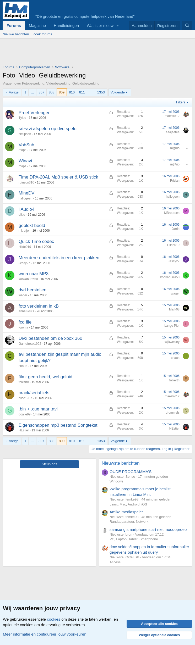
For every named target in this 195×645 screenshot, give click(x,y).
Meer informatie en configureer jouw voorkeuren (44, 634)
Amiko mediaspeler (126, 512)
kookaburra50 (28, 279)
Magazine (37, 25)
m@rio (175, 148)
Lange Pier (172, 325)
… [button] (32, 92)
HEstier (24, 430)
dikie (22, 214)
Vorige (14, 92)
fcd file (25, 322)
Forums (14, 25)
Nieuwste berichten (121, 463)
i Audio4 (27, 209)
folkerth (24, 382)
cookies (53, 619)
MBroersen (172, 213)
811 (82, 92)
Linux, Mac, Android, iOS (128, 504)
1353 (101, 92)
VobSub (26, 144)
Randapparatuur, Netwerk (129, 522)
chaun (23, 366)
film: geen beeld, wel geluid (45, 376)
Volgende (118, 92)
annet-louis (26, 311)
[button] (117, 25)
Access (115, 562)
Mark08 (174, 309)
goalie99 (24, 414)
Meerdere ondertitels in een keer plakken (59, 257)
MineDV (26, 193)
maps (22, 150)
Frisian (175, 180)
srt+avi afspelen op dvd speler (48, 128)
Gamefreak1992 (30, 344)
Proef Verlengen (35, 112)
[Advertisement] (98, 53)
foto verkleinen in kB (39, 306)
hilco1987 (25, 398)
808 (52, 92)
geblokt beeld (32, 225)
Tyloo (22, 118)
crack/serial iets (34, 392)
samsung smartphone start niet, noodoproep (148, 529)
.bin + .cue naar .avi (38, 409)
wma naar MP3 (33, 273)
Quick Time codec (36, 241)
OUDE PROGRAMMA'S (130, 471)
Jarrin (176, 229)
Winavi (25, 160)
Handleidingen (66, 25)
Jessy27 (24, 263)
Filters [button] (180, 102)
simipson (25, 134)
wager (23, 295)
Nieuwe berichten (16, 34)
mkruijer (24, 230)
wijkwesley (172, 342)
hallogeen (25, 198)
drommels (173, 412)
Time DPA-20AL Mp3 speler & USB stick (58, 177)
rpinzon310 (26, 182)
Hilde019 (25, 247)
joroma (23, 327)
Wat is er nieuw (100, 25)
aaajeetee (173, 132)
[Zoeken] (187, 25)
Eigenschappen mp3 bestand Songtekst (58, 425)
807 (41, 92)
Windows (116, 481)
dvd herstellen (32, 289)
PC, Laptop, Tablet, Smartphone (134, 539)
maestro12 (172, 116)
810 (72, 92)
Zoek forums (42, 34)
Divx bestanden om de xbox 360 (50, 338)
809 (62, 92)
